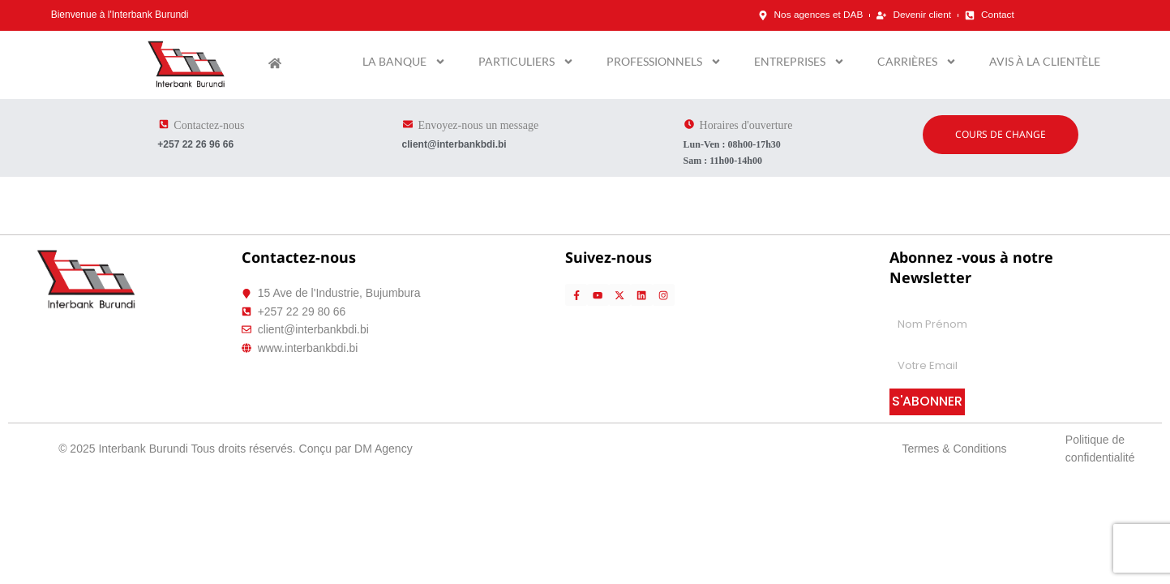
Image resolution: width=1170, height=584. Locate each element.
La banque (404, 61)
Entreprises (799, 61)
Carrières (917, 61)
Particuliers (526, 61)
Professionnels (664, 61)
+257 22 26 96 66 (195, 144)
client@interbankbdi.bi (454, 144)
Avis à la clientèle (1044, 61)
